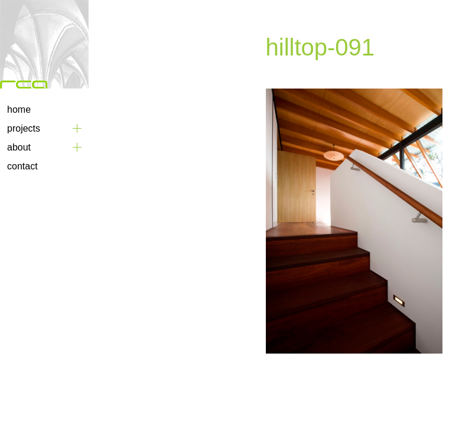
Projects (23, 128)
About (19, 147)
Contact (22, 166)
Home (19, 109)
